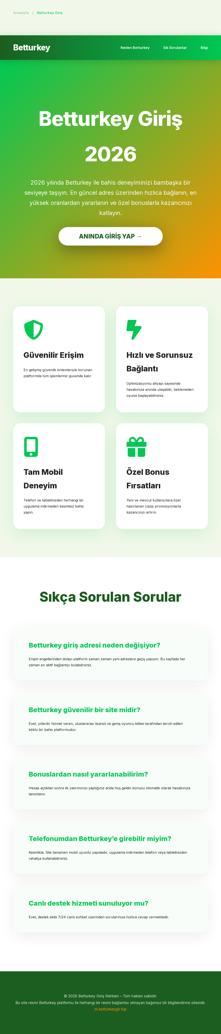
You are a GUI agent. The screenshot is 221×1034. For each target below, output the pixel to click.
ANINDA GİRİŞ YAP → (110, 236)
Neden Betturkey (135, 47)
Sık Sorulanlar (175, 47)
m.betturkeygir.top (110, 1009)
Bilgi (204, 47)
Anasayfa (21, 13)
